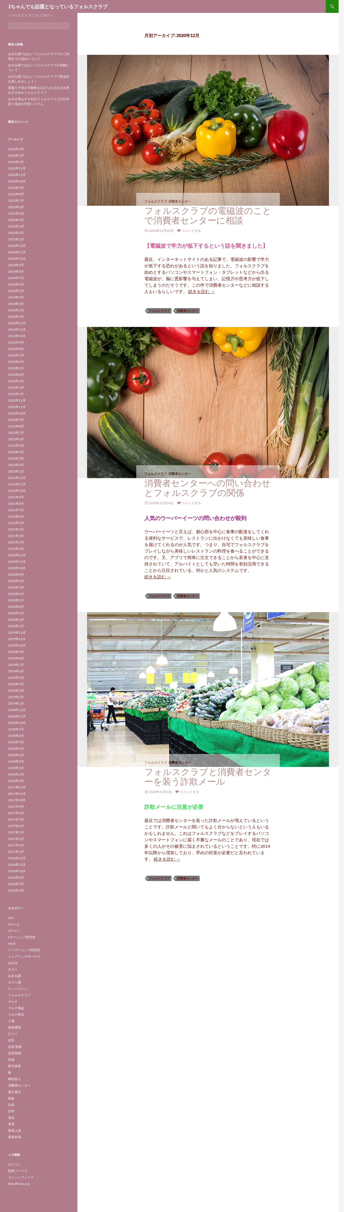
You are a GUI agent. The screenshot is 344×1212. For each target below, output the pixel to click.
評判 (11, 1111)
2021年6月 (16, 516)
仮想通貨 (14, 1027)
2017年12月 (17, 787)
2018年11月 (17, 716)
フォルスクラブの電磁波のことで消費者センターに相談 (207, 215)
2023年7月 (16, 355)
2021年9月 (16, 497)
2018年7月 (16, 742)
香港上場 (14, 1130)
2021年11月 (17, 484)
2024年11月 (17, 252)
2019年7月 (16, 665)
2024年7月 (16, 278)
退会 (11, 1118)
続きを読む (201, 291)
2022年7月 (16, 433)
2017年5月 (16, 832)
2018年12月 (17, 710)
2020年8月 (16, 581)
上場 (11, 1021)
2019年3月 (16, 690)
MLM (12, 944)
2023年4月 (16, 375)
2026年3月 (16, 149)
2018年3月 (16, 768)
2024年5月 (16, 291)
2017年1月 (16, 852)
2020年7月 (16, 587)
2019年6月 (16, 671)
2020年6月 (16, 594)
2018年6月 (16, 748)
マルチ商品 (16, 1008)
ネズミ (13, 969)
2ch (10, 918)
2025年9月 (16, 188)
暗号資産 (14, 1066)
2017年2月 (16, 845)
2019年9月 (16, 652)
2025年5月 (16, 213)
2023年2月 (16, 387)
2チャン (14, 931)
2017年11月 (17, 794)
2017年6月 (16, 826)
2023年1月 (16, 394)
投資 (11, 1060)
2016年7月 (16, 884)
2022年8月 (16, 426)
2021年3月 (16, 536)
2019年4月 (16, 684)
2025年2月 (16, 233)
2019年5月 (16, 678)
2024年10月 (17, 259)
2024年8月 (16, 271)
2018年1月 (16, 781)
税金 (11, 1098)
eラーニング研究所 (21, 937)
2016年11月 (17, 865)
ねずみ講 (14, 976)
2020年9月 (16, 574)
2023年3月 (16, 381)
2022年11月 (17, 407)
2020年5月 (16, 600)
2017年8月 (16, 813)
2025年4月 (16, 220)
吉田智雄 (14, 1053)
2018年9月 (16, 729)
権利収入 (14, 1079)
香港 (11, 1124)
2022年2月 (16, 465)
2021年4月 (16, 529)
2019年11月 (17, 639)
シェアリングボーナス (24, 956)
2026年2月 (16, 155)
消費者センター (179, 201)
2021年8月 (16, 504)
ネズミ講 (14, 982)
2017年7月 (16, 819)
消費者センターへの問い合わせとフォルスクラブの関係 (207, 487)
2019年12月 (17, 632)
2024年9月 (16, 265)
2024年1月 (16, 317)
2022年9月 (16, 420)
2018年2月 (16, 774)
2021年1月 (16, 549)
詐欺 (11, 1105)
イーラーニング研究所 (24, 950)
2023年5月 (16, 368)
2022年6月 (16, 439)
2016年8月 (16, 877)
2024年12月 (17, 246)
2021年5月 (16, 523)
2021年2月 (16, 542)
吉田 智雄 (15, 1047)
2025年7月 (16, 201)
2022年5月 (16, 445)
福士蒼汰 (14, 1092)
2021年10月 (17, 491)
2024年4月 (16, 297)
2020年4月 (16, 607)
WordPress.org (19, 1184)
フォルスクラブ (155, 201)
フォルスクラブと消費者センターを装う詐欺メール (207, 776)
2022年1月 (16, 471)
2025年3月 (16, 226)
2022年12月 (17, 400)
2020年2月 (16, 620)
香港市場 (14, 1137)
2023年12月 (17, 323)
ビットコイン (17, 989)
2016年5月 (16, 890)
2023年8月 (16, 349)
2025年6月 (16, 207)
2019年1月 (16, 703)
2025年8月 (16, 194)
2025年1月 (16, 239)
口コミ (13, 1034)
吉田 (11, 1040)
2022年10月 (17, 413)
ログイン (14, 1164)
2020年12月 (17, 555)
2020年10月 (17, 568)
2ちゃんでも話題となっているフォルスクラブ (58, 6)
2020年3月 (16, 613)
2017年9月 (16, 807)
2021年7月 (16, 510)
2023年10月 (17, 336)
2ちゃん (14, 924)
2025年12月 (17, 168)
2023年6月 (16, 362)
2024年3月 (16, 304)
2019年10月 (17, 645)
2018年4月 (16, 761)
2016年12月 (17, 858)
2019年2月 (16, 697)
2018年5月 (16, 755)
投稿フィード (17, 1171)
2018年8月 (16, 736)
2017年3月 (16, 839)
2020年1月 (16, 626)
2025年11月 (17, 175)
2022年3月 (16, 458)
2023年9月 (16, 342)
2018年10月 (17, 723)
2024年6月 (16, 284)
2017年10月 (17, 800)
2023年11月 (17, 329)
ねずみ (13, 963)
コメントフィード (21, 1177)
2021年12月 (17, 478)
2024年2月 (16, 310)
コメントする (191, 231)
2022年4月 (16, 452)
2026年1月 (16, 162)
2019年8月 (16, 658)
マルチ (13, 1002)
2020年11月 (17, 562)
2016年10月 (17, 871)
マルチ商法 (16, 1014)
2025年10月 (17, 181)
